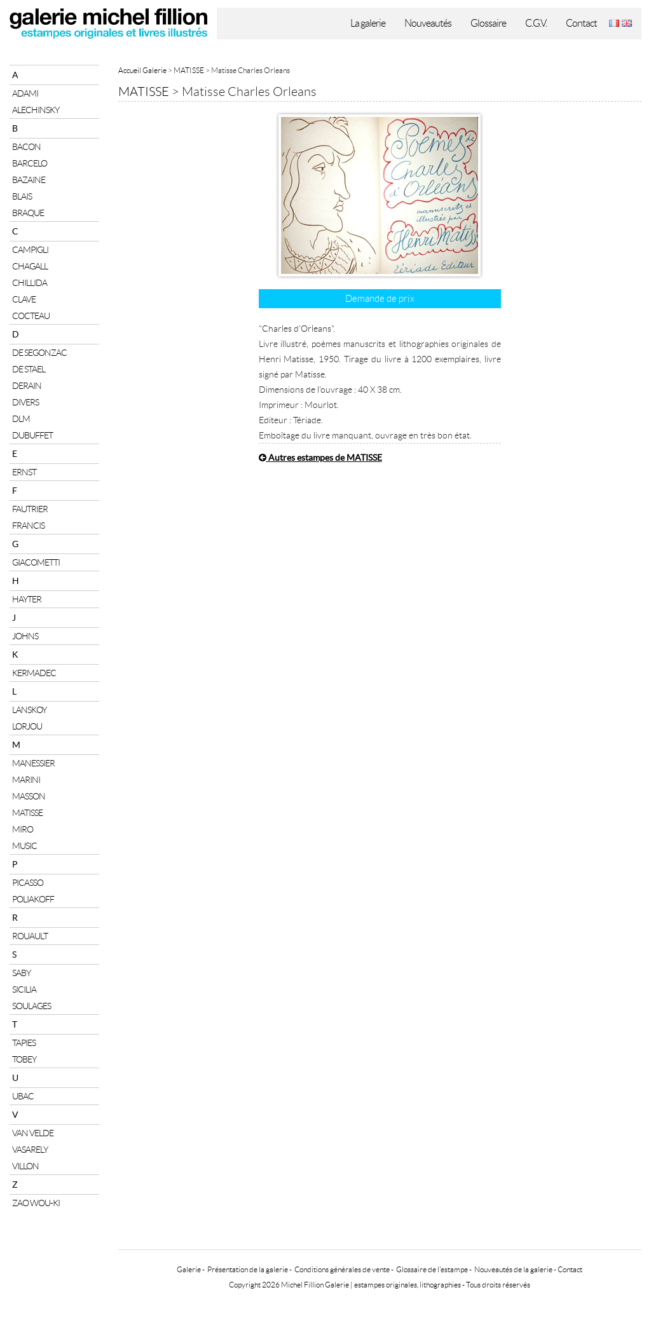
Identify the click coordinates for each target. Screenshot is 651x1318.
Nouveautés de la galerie (513, 1269)
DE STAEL (28, 369)
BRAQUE (28, 213)
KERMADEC (34, 673)
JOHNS (25, 636)
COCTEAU (31, 316)
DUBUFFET (32, 435)
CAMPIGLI (30, 250)
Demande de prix (380, 299)
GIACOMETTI (36, 562)
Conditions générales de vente (342, 1269)
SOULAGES (31, 1006)
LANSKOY (29, 710)
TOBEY (24, 1059)
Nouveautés (427, 23)
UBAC (23, 1096)
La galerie (367, 23)
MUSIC (24, 846)
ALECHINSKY (35, 110)
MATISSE (27, 813)
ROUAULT (30, 936)
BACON (26, 147)
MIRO (22, 829)
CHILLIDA (29, 283)
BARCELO (29, 163)
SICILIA (24, 989)
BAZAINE (28, 180)
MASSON (28, 796)
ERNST (24, 472)
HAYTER (26, 599)
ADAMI (25, 93)
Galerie (189, 1269)
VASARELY (30, 1150)
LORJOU (27, 726)
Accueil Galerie (142, 70)
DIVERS (25, 402)
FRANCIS (28, 525)
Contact (581, 23)
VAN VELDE (32, 1133)
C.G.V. (536, 23)
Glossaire (488, 23)
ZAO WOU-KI (36, 1203)
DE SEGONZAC (39, 353)
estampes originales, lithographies (407, 1285)
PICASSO (27, 883)
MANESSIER (33, 763)
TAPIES (24, 1043)
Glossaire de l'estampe (432, 1269)
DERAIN (26, 386)
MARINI (26, 780)
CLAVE (24, 299)
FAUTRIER (30, 509)
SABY (21, 973)
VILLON (25, 1166)
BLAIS (22, 196)
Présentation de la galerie (247, 1269)
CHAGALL (30, 266)
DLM (21, 419)
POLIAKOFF (33, 899)
